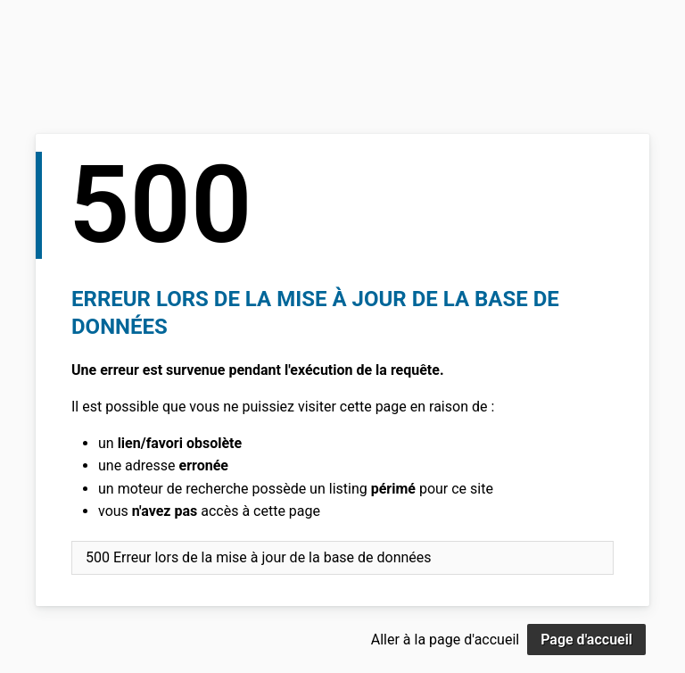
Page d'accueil (586, 639)
